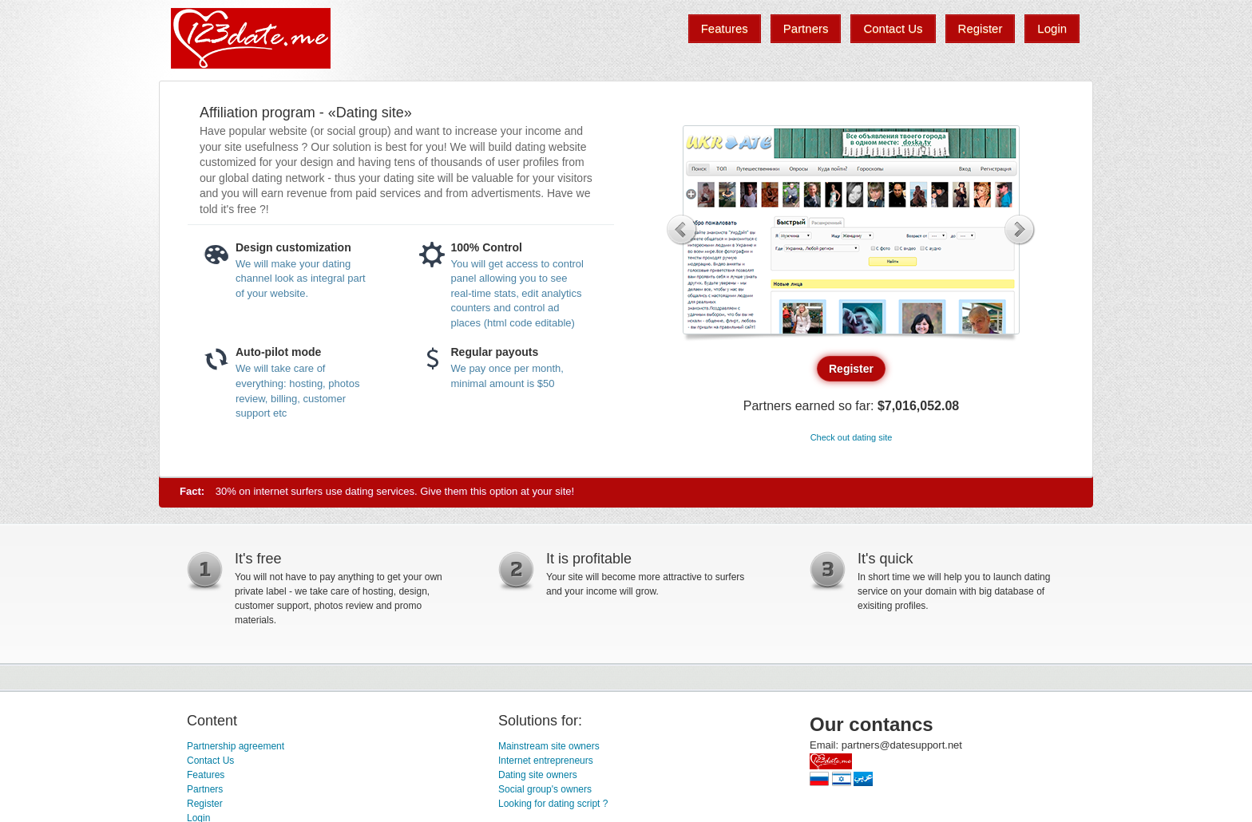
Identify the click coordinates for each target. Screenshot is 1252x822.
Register (205, 780)
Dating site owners (537, 751)
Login (198, 794)
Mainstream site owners (549, 723)
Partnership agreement (235, 723)
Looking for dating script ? (553, 780)
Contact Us (210, 737)
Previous (682, 230)
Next (1020, 230)
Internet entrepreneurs (545, 737)
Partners (205, 766)
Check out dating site (851, 403)
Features (205, 751)
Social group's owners (545, 766)
